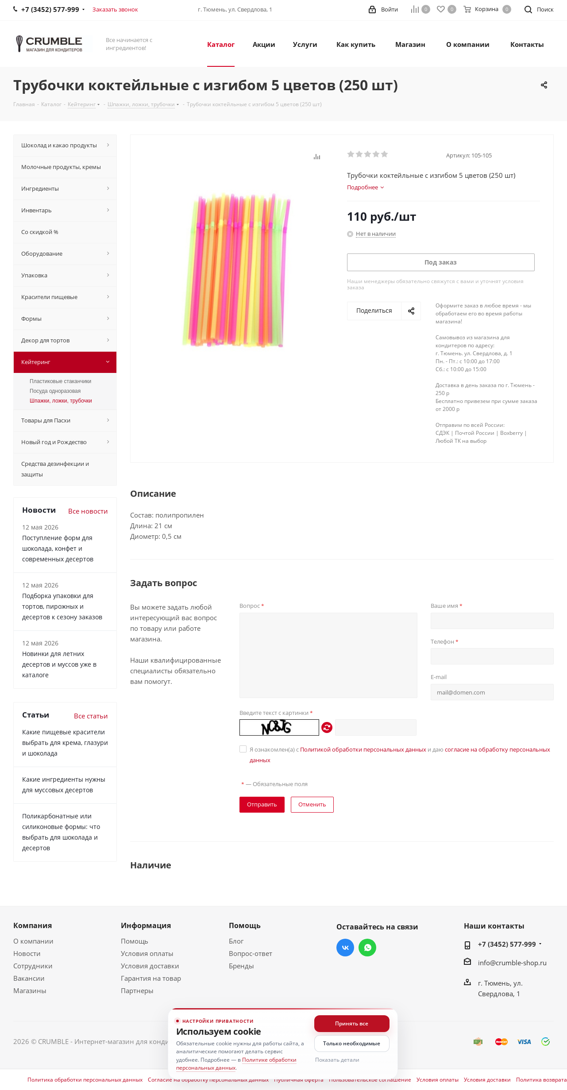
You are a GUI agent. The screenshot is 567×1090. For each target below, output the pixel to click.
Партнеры (137, 990)
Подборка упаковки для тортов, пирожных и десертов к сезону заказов (62, 606)
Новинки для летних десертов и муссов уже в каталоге (59, 664)
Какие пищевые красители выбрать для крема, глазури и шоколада (65, 742)
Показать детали (337, 1059)
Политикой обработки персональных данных (363, 749)
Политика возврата (541, 1079)
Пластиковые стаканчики (60, 381)
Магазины (29, 990)
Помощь (134, 940)
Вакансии (29, 978)
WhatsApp (367, 947)
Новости (27, 953)
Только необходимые (351, 1043)
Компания (32, 925)
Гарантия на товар (151, 978)
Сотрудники (33, 965)
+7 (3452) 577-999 (507, 944)
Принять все (351, 1023)
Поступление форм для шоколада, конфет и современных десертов (57, 548)
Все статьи (91, 715)
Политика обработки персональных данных (85, 1079)
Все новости (88, 511)
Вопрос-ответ (250, 953)
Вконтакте (345, 947)
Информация (146, 925)
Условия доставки (150, 965)
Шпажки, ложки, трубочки (61, 401)
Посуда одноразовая (55, 391)
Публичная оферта (299, 1079)
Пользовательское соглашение (370, 1079)
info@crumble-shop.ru (512, 962)
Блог (236, 940)
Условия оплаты (147, 953)
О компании (33, 940)
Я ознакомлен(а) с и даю (400, 754)
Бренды (241, 965)
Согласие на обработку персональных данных (208, 1079)
